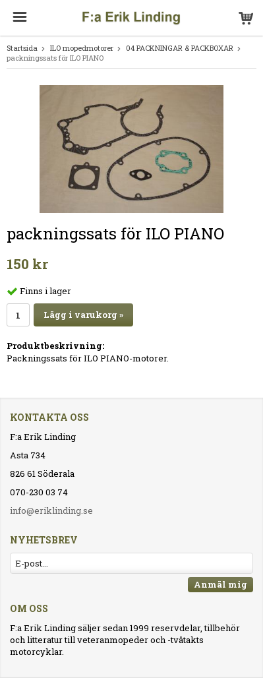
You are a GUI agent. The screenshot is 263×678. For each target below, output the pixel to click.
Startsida (22, 48)
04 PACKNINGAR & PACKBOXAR (179, 48)
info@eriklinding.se (51, 510)
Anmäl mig (220, 584)
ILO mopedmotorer (81, 48)
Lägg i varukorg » (83, 315)
